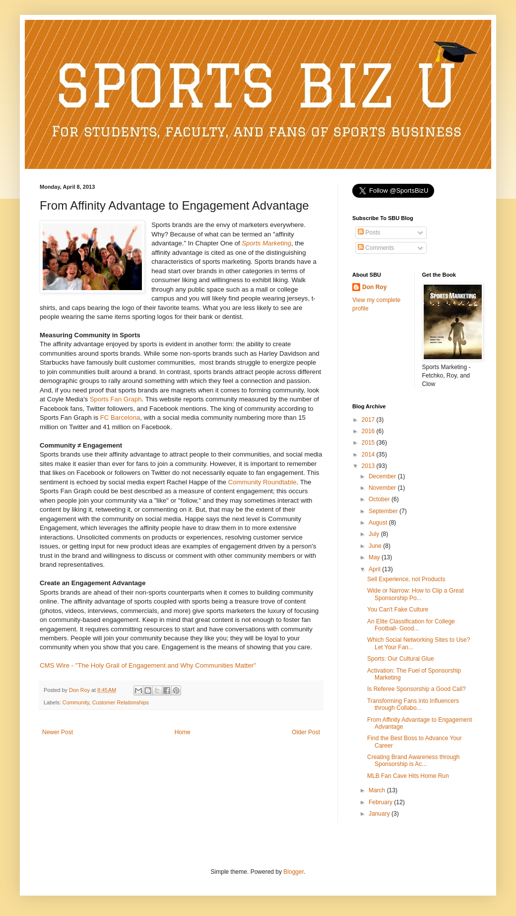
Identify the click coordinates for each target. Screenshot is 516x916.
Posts (369, 232)
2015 (369, 442)
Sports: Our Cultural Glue (400, 658)
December (383, 476)
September (384, 511)
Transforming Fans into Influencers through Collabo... (413, 704)
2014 (369, 454)
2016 (369, 431)
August (379, 522)
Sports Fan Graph (116, 399)
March (378, 790)
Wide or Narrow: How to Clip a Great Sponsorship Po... (415, 594)
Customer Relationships (120, 702)
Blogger (293, 871)
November (383, 487)
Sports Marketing (266, 243)
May (375, 557)
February (381, 802)
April (375, 569)
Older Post (306, 732)
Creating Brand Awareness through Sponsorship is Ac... (413, 760)
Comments (376, 247)
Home (183, 732)
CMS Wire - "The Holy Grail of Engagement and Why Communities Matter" (148, 665)
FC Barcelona (120, 417)
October (380, 499)
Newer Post (57, 732)
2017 (369, 419)
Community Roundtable (262, 482)
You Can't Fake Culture (397, 609)
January (380, 813)
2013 (369, 465)
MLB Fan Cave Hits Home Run (408, 775)
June (376, 545)
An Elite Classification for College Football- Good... (411, 625)
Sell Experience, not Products (406, 579)
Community (76, 702)
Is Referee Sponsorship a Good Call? (416, 689)
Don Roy (374, 287)
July (375, 534)
